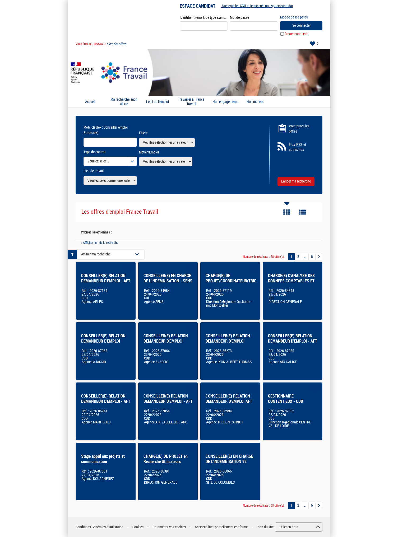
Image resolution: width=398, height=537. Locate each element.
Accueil (98, 44)
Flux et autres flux (297, 147)
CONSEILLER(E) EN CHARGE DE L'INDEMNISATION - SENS (168, 278)
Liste (303, 212)
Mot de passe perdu (294, 17)
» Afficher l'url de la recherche (99, 243)
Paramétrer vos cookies (169, 527)
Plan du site (265, 527)
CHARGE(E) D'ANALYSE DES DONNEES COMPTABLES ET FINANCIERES (291, 281)
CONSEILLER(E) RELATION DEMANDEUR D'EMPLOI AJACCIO (103, 341)
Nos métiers (255, 102)
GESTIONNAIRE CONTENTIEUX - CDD (285, 399)
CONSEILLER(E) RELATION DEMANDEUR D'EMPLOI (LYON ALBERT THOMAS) (228, 341)
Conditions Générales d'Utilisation (99, 527)
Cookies (138, 527)
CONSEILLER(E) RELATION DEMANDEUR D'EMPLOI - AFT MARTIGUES (105, 401)
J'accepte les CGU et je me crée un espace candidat (257, 6)
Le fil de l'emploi (157, 102)
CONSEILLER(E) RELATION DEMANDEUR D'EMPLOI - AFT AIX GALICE (292, 341)
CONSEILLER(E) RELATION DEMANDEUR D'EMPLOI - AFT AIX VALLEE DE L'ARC (168, 401)
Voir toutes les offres (299, 129)
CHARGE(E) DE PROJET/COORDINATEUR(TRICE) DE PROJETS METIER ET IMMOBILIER (233, 283)
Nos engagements (225, 102)
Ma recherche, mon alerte (123, 101)
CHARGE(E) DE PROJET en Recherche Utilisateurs (166, 459)
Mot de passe (239, 17)
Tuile (287, 212)
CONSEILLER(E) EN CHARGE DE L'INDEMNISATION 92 (229, 459)
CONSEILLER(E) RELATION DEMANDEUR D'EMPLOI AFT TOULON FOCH (229, 401)
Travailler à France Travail (191, 101)
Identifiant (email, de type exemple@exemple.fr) (204, 17)
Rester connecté (296, 34)
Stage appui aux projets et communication (103, 459)
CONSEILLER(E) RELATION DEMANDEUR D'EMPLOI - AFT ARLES (105, 281)
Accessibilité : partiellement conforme (221, 527)
